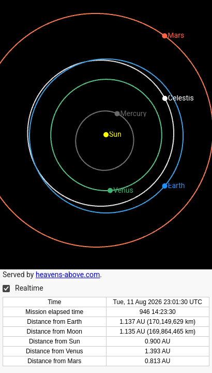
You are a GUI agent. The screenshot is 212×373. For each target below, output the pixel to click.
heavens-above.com (68, 274)
